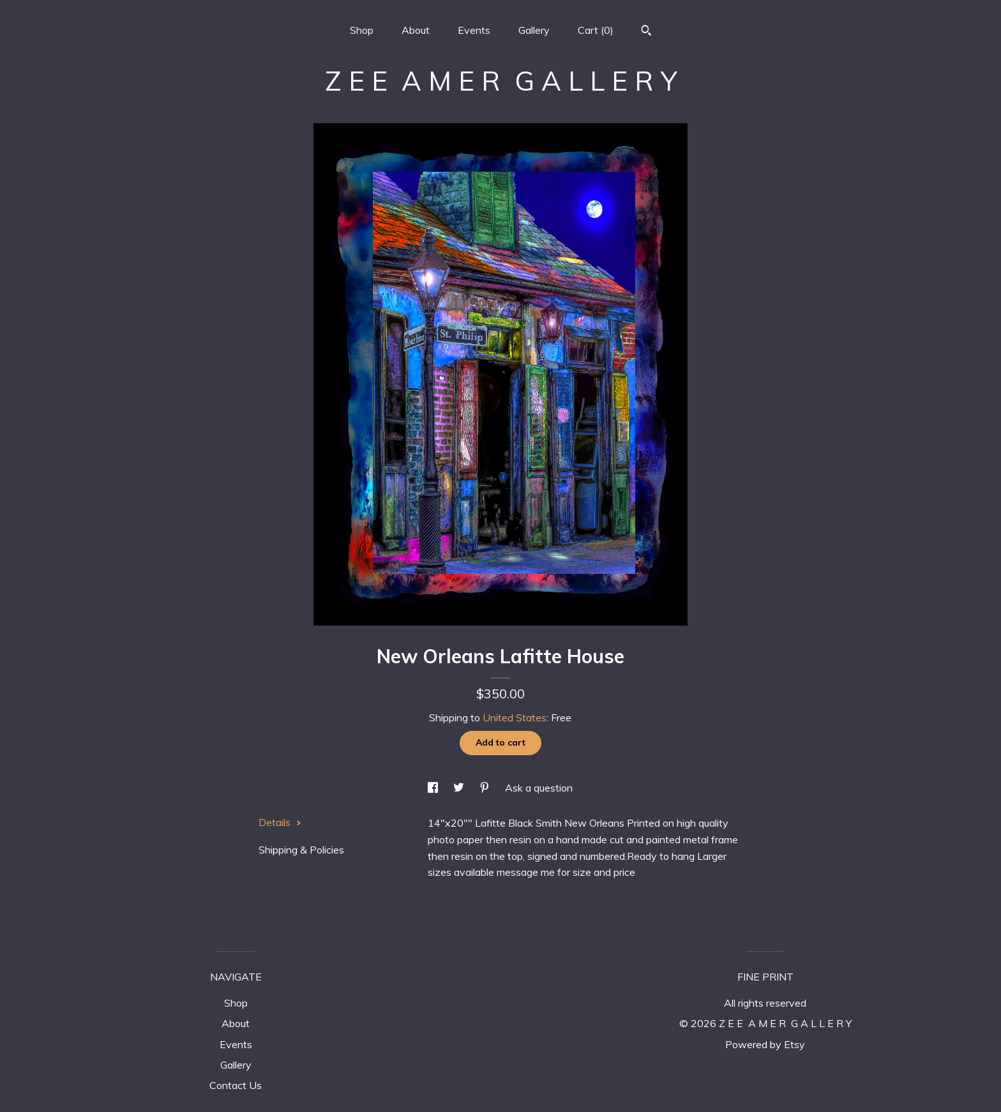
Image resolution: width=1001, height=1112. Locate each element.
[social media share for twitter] (460, 787)
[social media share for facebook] (434, 787)
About (416, 30)
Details (280, 822)
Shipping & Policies (301, 849)
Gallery (534, 30)
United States (514, 717)
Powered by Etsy (765, 1044)
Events (474, 30)
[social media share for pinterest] (485, 787)
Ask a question (539, 787)
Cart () (595, 30)
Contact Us (235, 1085)
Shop (361, 30)
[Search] (646, 32)
